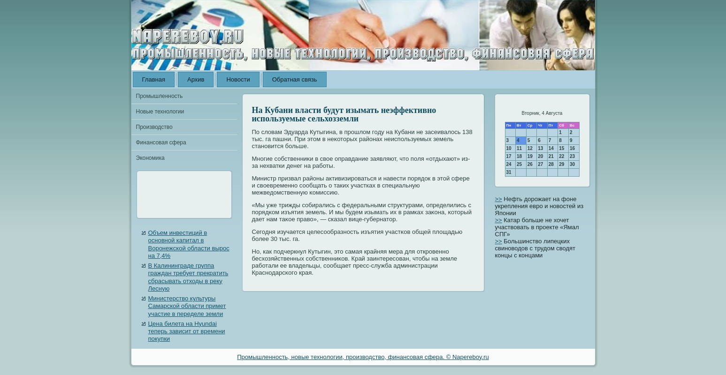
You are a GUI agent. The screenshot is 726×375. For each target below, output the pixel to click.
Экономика (150, 158)
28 (551, 164)
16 (572, 148)
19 (530, 156)
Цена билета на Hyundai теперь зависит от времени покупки (186, 331)
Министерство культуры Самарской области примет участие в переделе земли (187, 306)
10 (509, 148)
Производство (154, 127)
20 (540, 156)
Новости (238, 79)
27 (540, 164)
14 (551, 148)
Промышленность (159, 96)
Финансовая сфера (161, 142)
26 (530, 164)
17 (509, 156)
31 (509, 172)
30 (572, 164)
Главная (153, 79)
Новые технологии (160, 111)
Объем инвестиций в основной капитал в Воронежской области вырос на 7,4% (188, 244)
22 (561, 156)
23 (572, 156)
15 (561, 148)
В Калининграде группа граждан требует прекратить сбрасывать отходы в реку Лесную (188, 277)
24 (509, 164)
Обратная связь (294, 79)
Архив (195, 79)
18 (519, 156)
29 (561, 164)
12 (530, 148)
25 (519, 164)
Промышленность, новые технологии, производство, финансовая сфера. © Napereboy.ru (363, 356)
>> (498, 198)
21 (551, 156)
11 (519, 148)
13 (540, 148)
